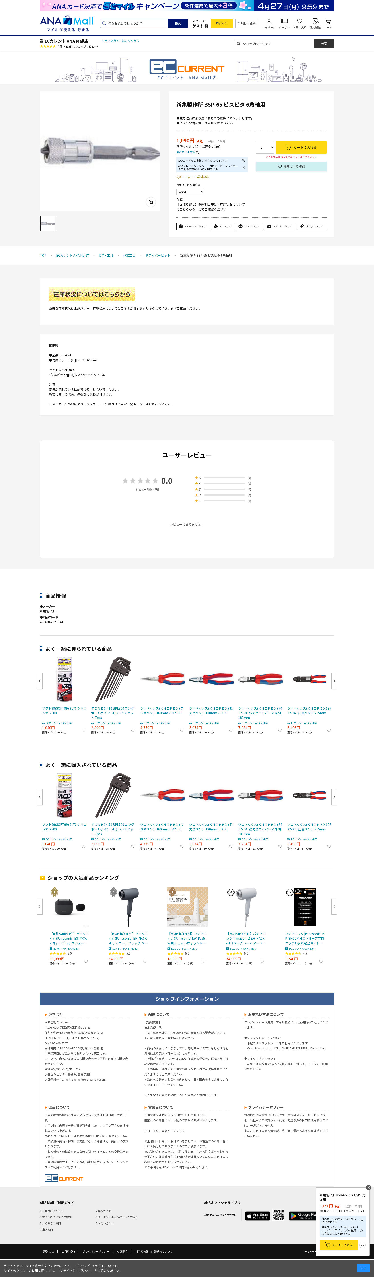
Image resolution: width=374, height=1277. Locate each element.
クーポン (284, 27)
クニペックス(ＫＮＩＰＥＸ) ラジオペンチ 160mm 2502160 (162, 710)
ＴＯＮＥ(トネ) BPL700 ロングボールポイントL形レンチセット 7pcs (112, 713)
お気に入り (299, 27)
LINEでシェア (252, 226)
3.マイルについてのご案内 (56, 1217)
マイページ (269, 27)
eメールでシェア (282, 226)
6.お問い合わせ (105, 1223)
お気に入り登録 (294, 166)
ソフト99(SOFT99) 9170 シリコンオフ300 (64, 710)
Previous (40, 681)
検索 (178, 23)
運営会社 (48, 1251)
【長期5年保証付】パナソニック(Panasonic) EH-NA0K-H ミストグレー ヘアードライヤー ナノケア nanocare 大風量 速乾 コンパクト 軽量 (245, 938)
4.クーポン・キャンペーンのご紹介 (117, 1217)
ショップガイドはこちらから (120, 41)
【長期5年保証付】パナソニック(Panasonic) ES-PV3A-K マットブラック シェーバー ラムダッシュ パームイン (69, 938)
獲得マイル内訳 (185, 152)
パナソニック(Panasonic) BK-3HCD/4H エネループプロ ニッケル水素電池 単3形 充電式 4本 (304, 938)
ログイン (222, 23)
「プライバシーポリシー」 (75, 1270)
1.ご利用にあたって (51, 1211)
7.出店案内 (46, 1229)
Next (334, 681)
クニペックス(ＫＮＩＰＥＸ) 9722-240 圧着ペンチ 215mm (309, 710)
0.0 (167, 480)
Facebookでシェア (195, 226)
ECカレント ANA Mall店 (66, 41)
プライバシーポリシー (95, 1251)
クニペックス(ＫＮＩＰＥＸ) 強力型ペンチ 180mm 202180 (211, 710)
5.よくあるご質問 (50, 1223)
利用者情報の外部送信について (154, 1251)
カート (328, 27)
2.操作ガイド (103, 1211)
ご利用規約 (68, 1251)
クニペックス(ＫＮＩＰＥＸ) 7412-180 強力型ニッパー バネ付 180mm (260, 713)
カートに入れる (343, 1245)
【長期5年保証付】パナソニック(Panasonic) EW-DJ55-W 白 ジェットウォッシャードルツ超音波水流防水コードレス (187, 938)
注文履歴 (315, 27)
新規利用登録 (247, 23)
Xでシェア (225, 226)
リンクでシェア (314, 226)
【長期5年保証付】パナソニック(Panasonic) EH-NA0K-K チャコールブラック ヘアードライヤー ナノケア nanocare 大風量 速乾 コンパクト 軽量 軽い (128, 938)
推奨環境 (122, 1251)
